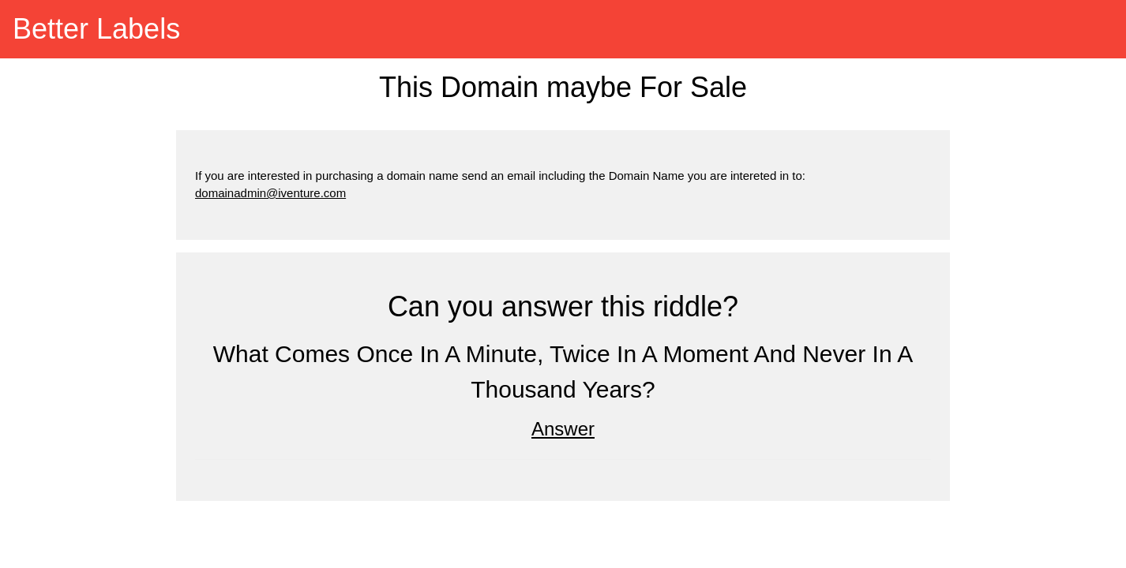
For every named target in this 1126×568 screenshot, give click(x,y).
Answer (563, 428)
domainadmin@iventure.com (270, 193)
